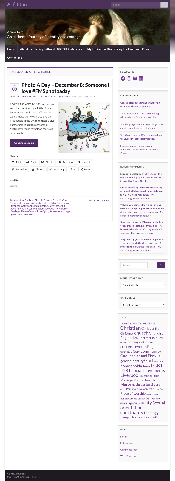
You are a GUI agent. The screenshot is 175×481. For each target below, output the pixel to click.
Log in (123, 436)
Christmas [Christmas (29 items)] (127, 333)
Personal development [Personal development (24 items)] (139, 388)
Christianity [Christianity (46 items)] (150, 328)
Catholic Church (61, 200)
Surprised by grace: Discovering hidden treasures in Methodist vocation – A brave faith (142, 226)
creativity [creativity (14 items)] (149, 342)
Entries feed (126, 443)
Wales (32, 214)
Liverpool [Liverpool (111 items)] (129, 375)
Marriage (15, 211)
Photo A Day (78, 96)
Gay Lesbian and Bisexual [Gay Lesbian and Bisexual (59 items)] (140, 356)
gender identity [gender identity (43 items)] (132, 361)
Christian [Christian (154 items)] (130, 328)
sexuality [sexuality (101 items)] (143, 402)
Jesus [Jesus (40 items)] (147, 366)
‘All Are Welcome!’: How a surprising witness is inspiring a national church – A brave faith (142, 208)
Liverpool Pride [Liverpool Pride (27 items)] (149, 376)
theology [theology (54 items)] (151, 412)
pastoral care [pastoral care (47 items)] (150, 384)
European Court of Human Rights (28, 205)
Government (17, 208)
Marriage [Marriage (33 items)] (126, 380)
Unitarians (22, 214)
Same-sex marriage (59, 211)
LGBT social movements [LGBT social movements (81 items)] (142, 370)
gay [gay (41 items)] (129, 351)
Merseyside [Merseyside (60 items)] (130, 384)
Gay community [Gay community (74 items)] (147, 351)
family (50, 205)
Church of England (20, 203)
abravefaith (18, 96)
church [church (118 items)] (141, 333)
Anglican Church (34, 200)
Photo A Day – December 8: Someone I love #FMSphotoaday (66, 88)
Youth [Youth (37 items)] (154, 417)
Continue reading (24, 142)
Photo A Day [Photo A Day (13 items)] (158, 389)
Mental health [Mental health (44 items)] (144, 380)
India (27, 208)
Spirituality (90, 96)
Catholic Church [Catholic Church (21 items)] (147, 323)
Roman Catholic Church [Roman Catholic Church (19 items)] (132, 398)
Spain (13, 214)
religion (44, 211)
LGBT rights (57, 96)
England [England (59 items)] (154, 346)
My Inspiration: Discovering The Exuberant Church (119, 49)
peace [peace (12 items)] (123, 389)
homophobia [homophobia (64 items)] (131, 366)
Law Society (37, 208)
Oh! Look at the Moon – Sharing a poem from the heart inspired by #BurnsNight (141, 177)
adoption (19, 200)
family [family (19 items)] (123, 351)
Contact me (14, 57)
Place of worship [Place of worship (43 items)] (133, 393)
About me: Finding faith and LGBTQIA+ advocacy (51, 49)
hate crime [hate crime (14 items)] (158, 361)
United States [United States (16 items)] (143, 417)
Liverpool (68, 96)
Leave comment (101, 200)
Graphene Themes (30, 477)
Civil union (54, 203)
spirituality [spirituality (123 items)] (131, 412)
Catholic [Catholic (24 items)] (132, 323)
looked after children (56, 208)
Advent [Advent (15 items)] (123, 323)
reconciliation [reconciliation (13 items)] (152, 394)
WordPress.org (128, 456)
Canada (48, 200)
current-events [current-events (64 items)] (133, 346)
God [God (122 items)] (148, 360)
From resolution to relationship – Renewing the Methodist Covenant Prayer (139, 149)
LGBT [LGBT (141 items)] (157, 365)
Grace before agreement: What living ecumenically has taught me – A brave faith (141, 191)
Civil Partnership (44, 96)
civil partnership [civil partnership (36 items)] (145, 338)
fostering (60, 205)
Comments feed (129, 449)
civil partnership (39, 203)
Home (11, 49)
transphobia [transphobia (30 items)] (128, 417)
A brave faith (21, 31)
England (66, 203)
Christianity (30, 96)
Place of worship (30, 211)
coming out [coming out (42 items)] (136, 342)
